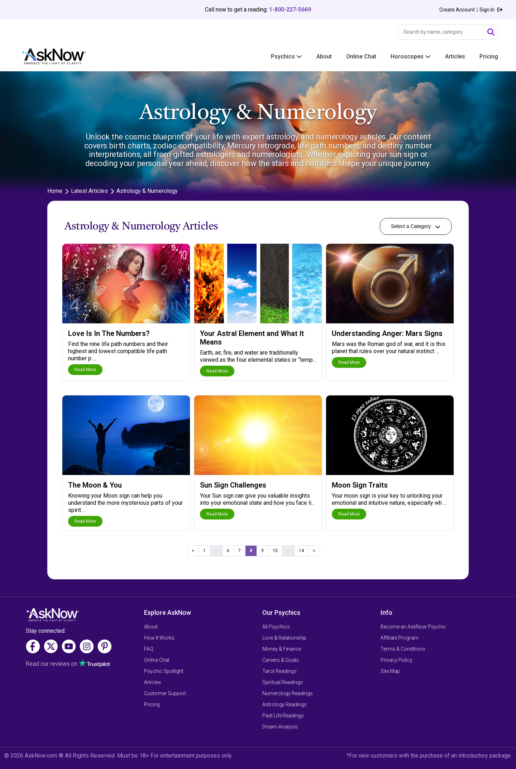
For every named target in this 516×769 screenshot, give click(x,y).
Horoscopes (411, 56)
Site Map (390, 671)
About (324, 56)
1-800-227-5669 (290, 9)
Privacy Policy (396, 660)
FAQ (148, 649)
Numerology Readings (287, 693)
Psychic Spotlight (163, 671)
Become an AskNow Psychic (413, 627)
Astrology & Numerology (147, 190)
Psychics (286, 56)
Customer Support (165, 693)
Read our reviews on (51, 663)
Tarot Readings (279, 671)
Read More (85, 369)
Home (54, 190)
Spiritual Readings (282, 682)
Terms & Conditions (403, 649)
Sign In (490, 10)
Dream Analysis (280, 727)
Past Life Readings (283, 715)
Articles (455, 56)
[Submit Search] (490, 32)
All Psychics (276, 627)
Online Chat (361, 56)
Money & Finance (281, 649)
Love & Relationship (284, 638)
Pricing (488, 56)
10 (275, 550)
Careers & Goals (280, 660)
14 (301, 550)
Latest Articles (89, 190)
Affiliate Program (400, 638)
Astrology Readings (284, 704)
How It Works (159, 638)
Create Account (457, 10)
